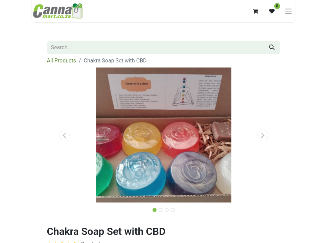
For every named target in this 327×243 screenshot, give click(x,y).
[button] (64, 135)
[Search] (271, 47)
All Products (61, 60)
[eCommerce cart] (255, 11)
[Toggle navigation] (288, 11)
